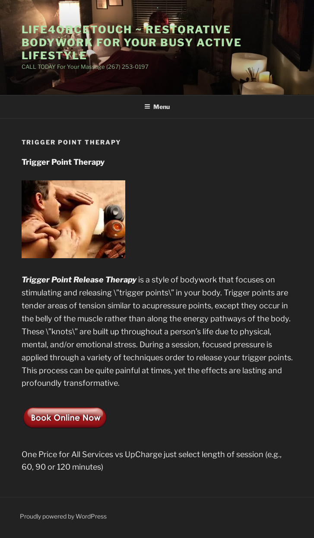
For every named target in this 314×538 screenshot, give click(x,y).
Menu (157, 106)
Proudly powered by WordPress (63, 516)
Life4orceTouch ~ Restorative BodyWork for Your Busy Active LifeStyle (132, 42)
